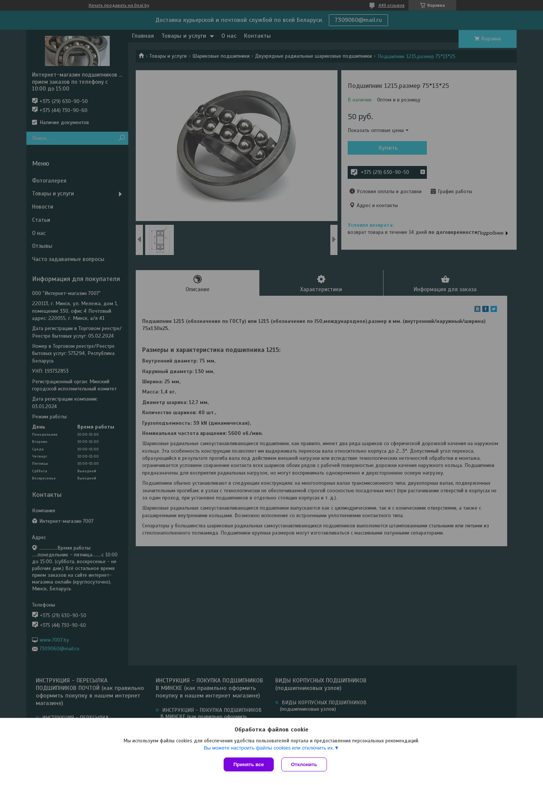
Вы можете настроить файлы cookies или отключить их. (269, 748)
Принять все (248, 764)
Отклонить (304, 764)
